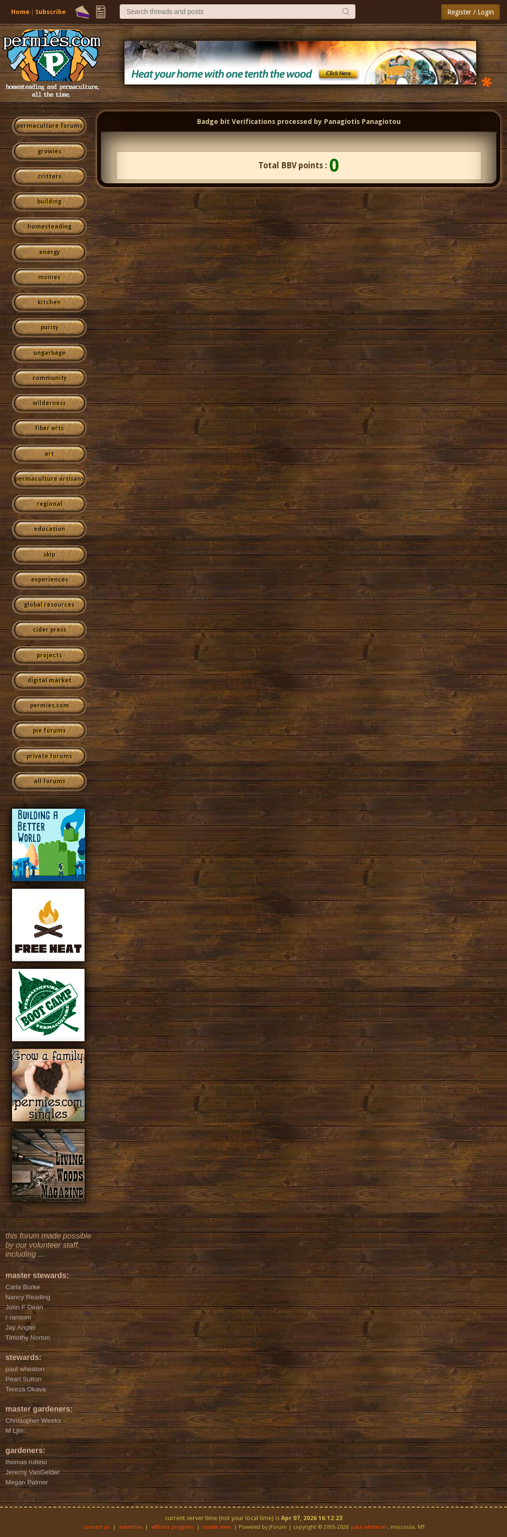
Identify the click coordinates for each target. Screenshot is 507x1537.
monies (49, 277)
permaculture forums (49, 125)
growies (49, 151)
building (49, 201)
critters (49, 176)
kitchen (49, 302)
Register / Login (470, 12)
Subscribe (50, 11)
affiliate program (172, 1527)
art (49, 453)
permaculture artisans (49, 479)
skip (49, 554)
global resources (49, 604)
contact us (97, 1527)
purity (49, 327)
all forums (49, 781)
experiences (49, 579)
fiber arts (49, 428)
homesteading (49, 226)
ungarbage (49, 353)
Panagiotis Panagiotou (362, 121)
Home (20, 11)
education (49, 529)
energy (49, 252)
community (49, 378)
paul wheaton (368, 1527)
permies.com (49, 705)
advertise (130, 1527)
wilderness (49, 403)
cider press (49, 629)
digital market (49, 680)
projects (49, 655)
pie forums (49, 730)
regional (49, 504)
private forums (49, 756)
